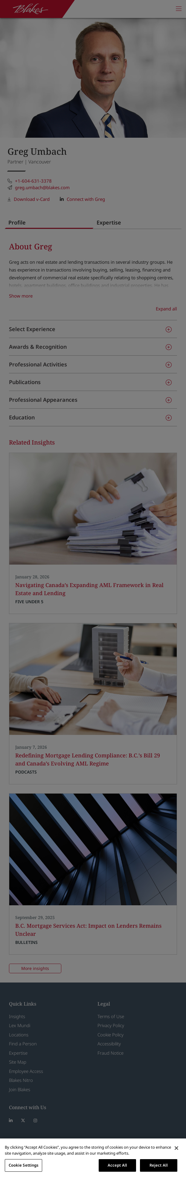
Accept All (117, 1165)
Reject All (159, 1165)
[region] (93, 1158)
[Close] (176, 1148)
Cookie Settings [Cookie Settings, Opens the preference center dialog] (24, 1165)
